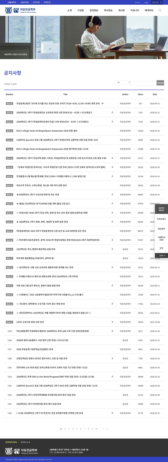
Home (137, 2)
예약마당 (149, 10)
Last (107, 428)
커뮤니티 (134, 10)
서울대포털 (24, 2)
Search (160, 82)
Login (146, 2)
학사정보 (108, 10)
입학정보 (94, 10)
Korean (156, 2)
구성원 (80, 10)
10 (96, 428)
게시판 (121, 10)
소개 (69, 10)
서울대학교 (12, 2)
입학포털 (36, 2)
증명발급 (47, 2)
